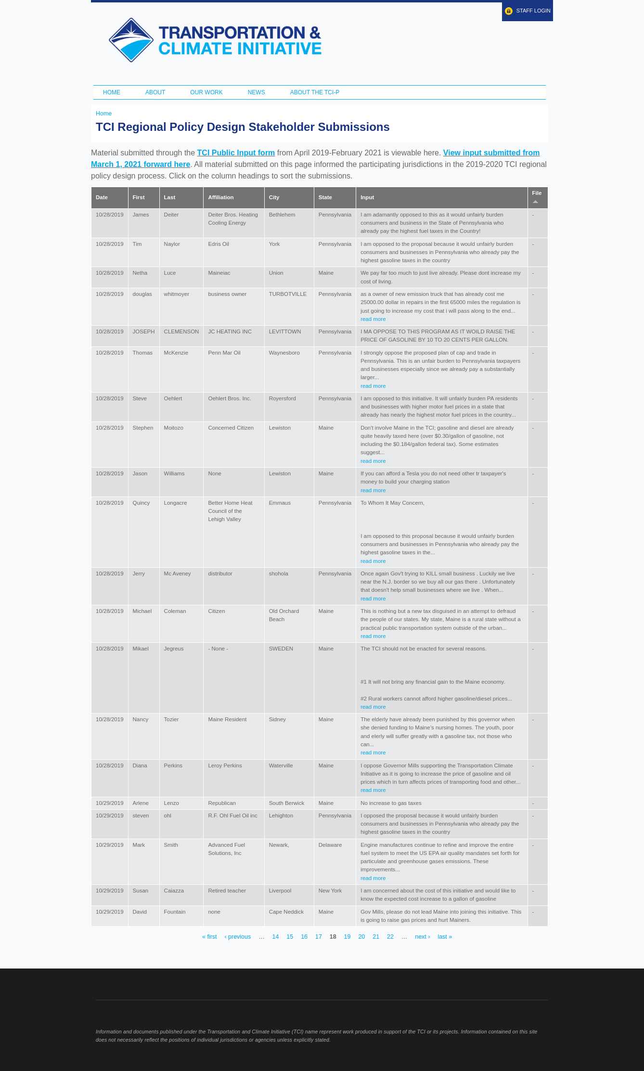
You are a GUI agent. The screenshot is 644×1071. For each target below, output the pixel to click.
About (155, 92)
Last (170, 197)
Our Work (206, 92)
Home (111, 92)
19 (347, 937)
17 (318, 937)
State (325, 197)
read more (373, 319)
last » (445, 937)
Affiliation (220, 197)
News (256, 92)
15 (289, 937)
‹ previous (237, 937)
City (274, 197)
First (139, 197)
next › (422, 937)
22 (390, 937)
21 (376, 937)
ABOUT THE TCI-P (315, 92)
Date (102, 197)
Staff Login (533, 10)
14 (275, 937)
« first (209, 937)
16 (304, 937)
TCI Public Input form (236, 153)
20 (361, 937)
